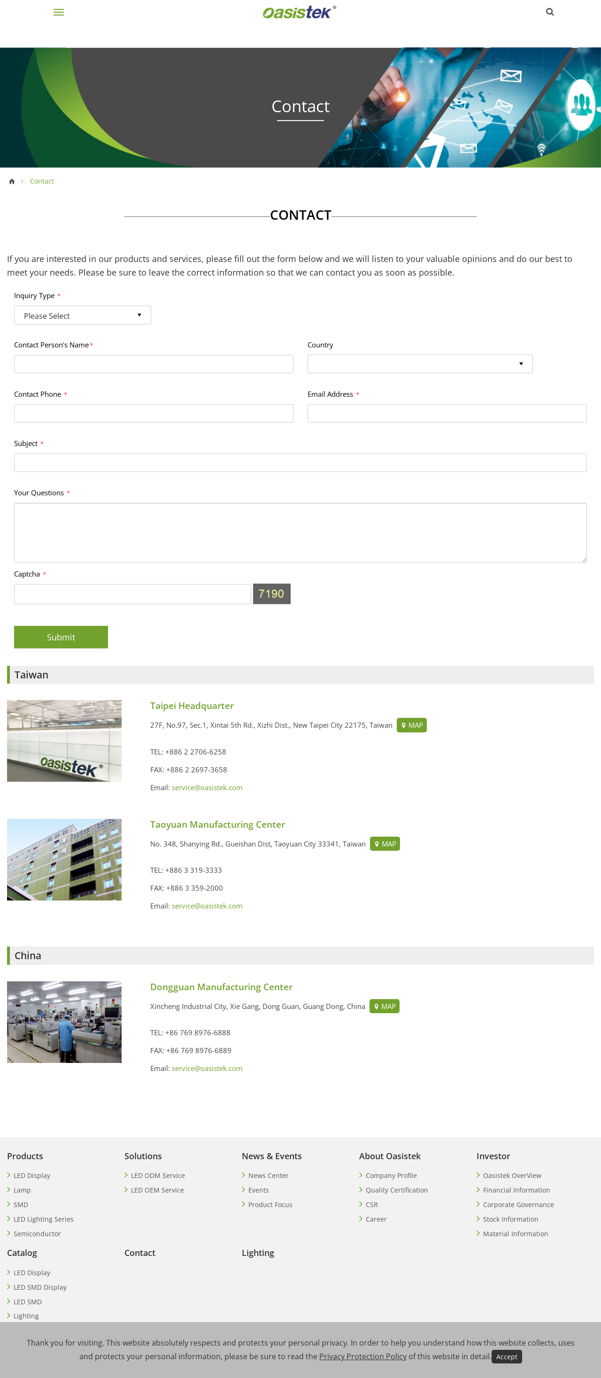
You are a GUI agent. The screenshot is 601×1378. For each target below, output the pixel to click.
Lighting (26, 1315)
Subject (29, 443)
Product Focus (270, 1204)
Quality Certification (397, 1190)
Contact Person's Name (53, 344)
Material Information (515, 1233)
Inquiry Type (37, 295)
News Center (268, 1175)
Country (320, 344)
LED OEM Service (157, 1190)
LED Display (32, 1175)
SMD (21, 1204)
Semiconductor (37, 1233)
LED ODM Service (158, 1175)
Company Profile (391, 1175)
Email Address (333, 394)
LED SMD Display (40, 1287)
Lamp (22, 1190)
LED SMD (28, 1301)
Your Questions (42, 492)
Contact (139, 1252)
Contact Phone (40, 394)
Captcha (30, 573)
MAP (411, 725)
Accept (506, 1356)
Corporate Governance (518, 1204)
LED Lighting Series (44, 1219)
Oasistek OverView (512, 1175)
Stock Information (511, 1219)
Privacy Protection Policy (363, 1356)
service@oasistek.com (207, 787)
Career (376, 1219)
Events (258, 1190)
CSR (372, 1204)
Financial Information (516, 1190)
